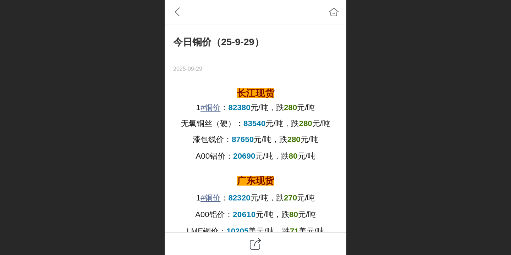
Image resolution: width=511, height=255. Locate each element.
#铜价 (210, 107)
